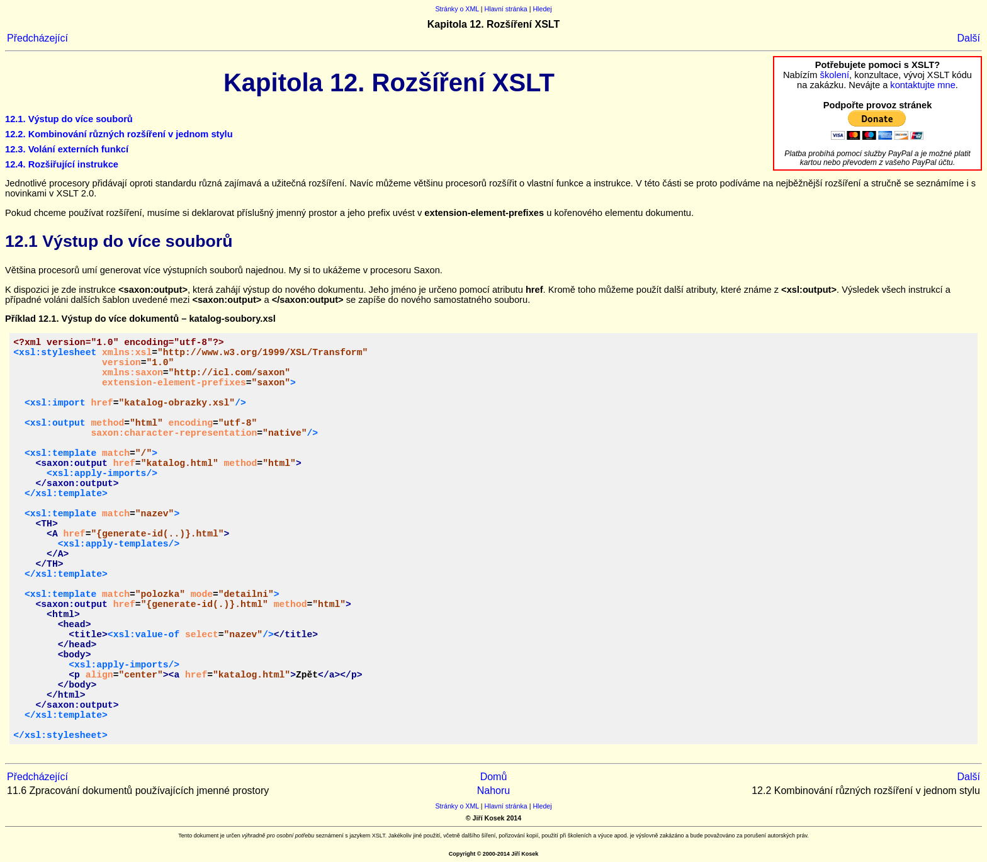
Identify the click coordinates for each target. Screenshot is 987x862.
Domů (493, 776)
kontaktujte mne (922, 85)
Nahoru (493, 790)
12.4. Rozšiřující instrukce (61, 164)
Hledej (542, 9)
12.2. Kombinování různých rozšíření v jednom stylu (119, 134)
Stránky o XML (457, 9)
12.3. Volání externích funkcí (66, 149)
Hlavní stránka (506, 9)
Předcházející (37, 38)
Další (968, 38)
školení (834, 75)
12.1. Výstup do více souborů (69, 119)
